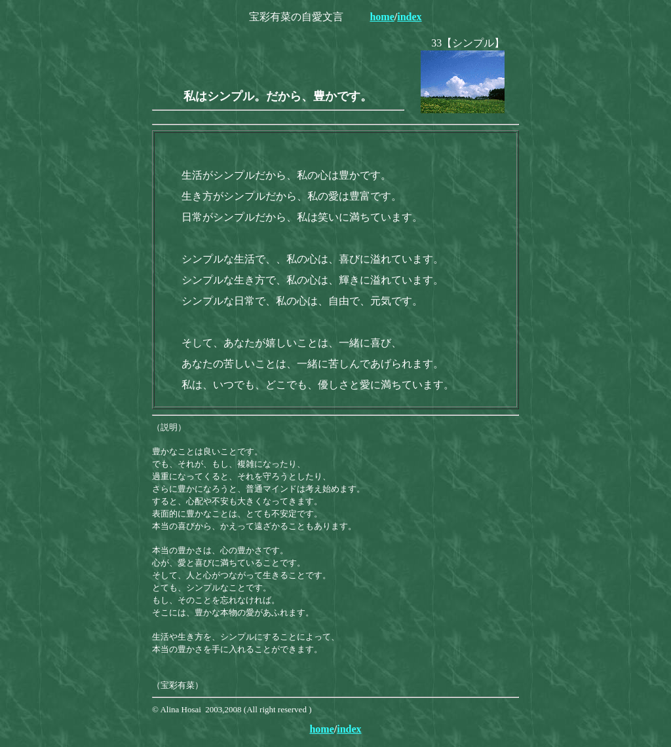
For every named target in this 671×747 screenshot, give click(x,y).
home (382, 16)
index (409, 16)
